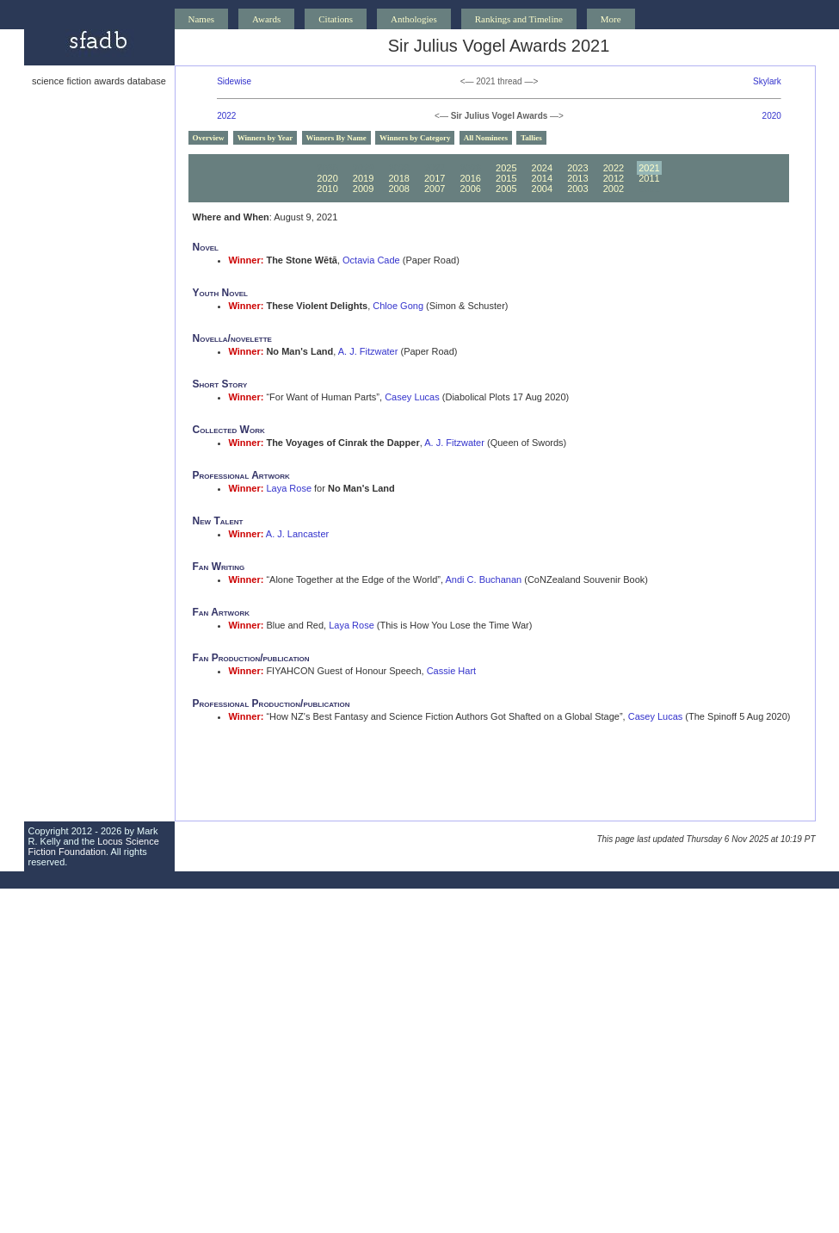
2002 (613, 188)
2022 (226, 116)
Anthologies (414, 19)
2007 (434, 188)
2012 (613, 178)
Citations (335, 19)
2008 (398, 188)
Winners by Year (265, 137)
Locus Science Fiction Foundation (93, 846)
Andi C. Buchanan (484, 579)
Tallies (531, 137)
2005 (506, 188)
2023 (577, 168)
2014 (542, 178)
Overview (209, 137)
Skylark (767, 81)
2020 (771, 116)
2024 (542, 168)
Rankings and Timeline (519, 19)
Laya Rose (289, 488)
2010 (327, 188)
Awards (266, 19)
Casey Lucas (412, 397)
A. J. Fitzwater (368, 351)
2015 (506, 178)
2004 (542, 188)
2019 (363, 178)
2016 (470, 178)
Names (201, 19)
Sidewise (234, 81)
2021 (649, 168)
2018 (398, 178)
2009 (363, 188)
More (611, 19)
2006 (470, 188)
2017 (434, 178)
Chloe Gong (398, 306)
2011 (649, 178)
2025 (506, 168)
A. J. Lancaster (297, 534)
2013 (577, 178)
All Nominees (486, 137)
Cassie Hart (451, 671)
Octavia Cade (371, 260)
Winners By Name (336, 137)
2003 (577, 188)
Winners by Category (414, 137)
